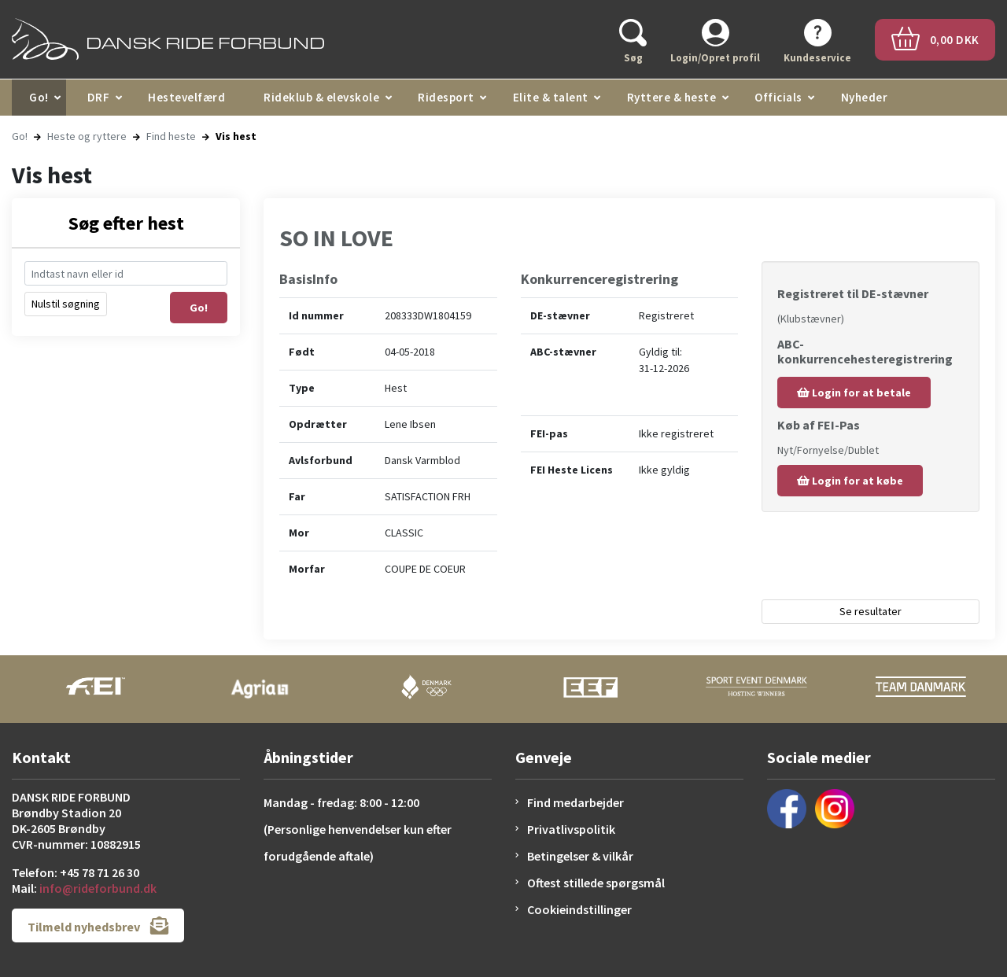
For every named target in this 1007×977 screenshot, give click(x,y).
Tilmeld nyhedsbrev (98, 925)
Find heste (171, 136)
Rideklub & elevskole (321, 97)
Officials (778, 97)
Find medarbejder (575, 802)
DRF (98, 97)
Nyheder (864, 97)
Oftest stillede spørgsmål (596, 882)
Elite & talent (550, 97)
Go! (39, 97)
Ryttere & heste (672, 97)
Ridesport (446, 97)
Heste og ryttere (87, 136)
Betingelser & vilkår (580, 856)
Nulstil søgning (65, 304)
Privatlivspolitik (571, 829)
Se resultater (870, 611)
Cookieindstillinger (579, 909)
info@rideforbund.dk (98, 888)
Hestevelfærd (186, 97)
